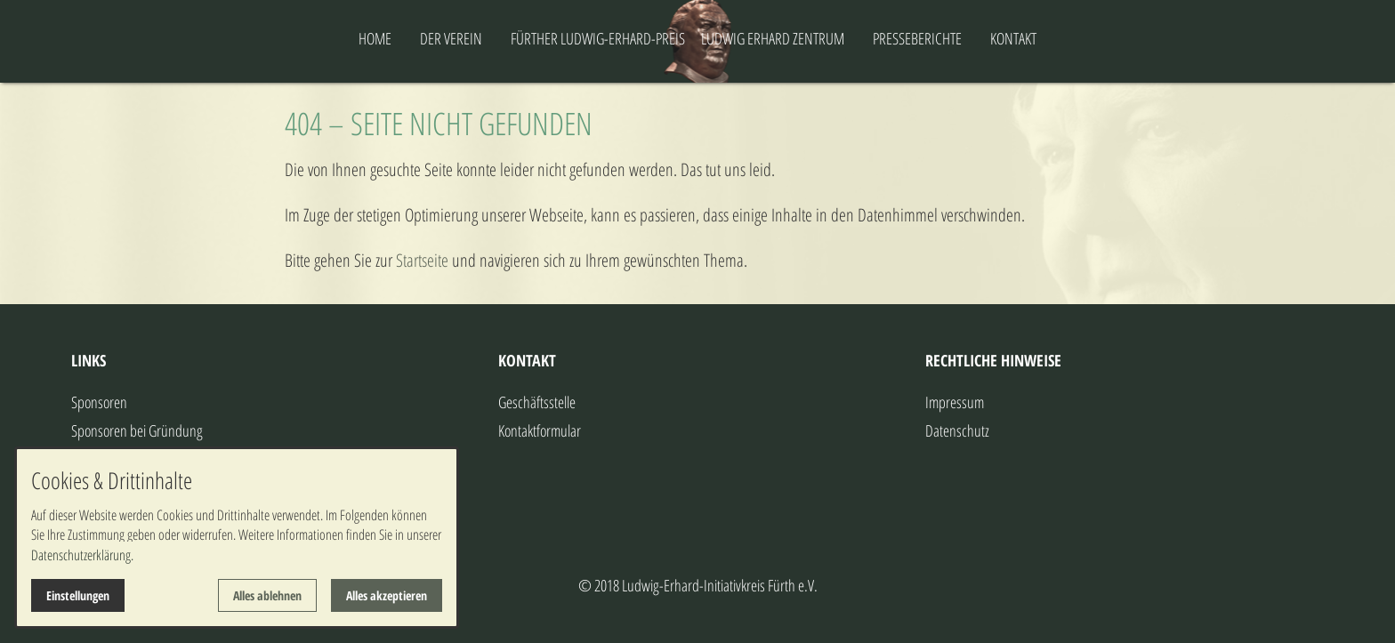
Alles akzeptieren (386, 595)
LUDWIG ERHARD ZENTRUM (843, 38)
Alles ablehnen (267, 595)
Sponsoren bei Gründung (137, 430)
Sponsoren (99, 402)
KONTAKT (1083, 38)
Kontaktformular (539, 430)
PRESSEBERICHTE (987, 38)
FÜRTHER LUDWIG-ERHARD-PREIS (527, 38)
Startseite (422, 260)
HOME (304, 38)
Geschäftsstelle (537, 402)
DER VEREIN (381, 38)
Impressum (954, 402)
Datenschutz (957, 430)
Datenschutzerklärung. (82, 555)
